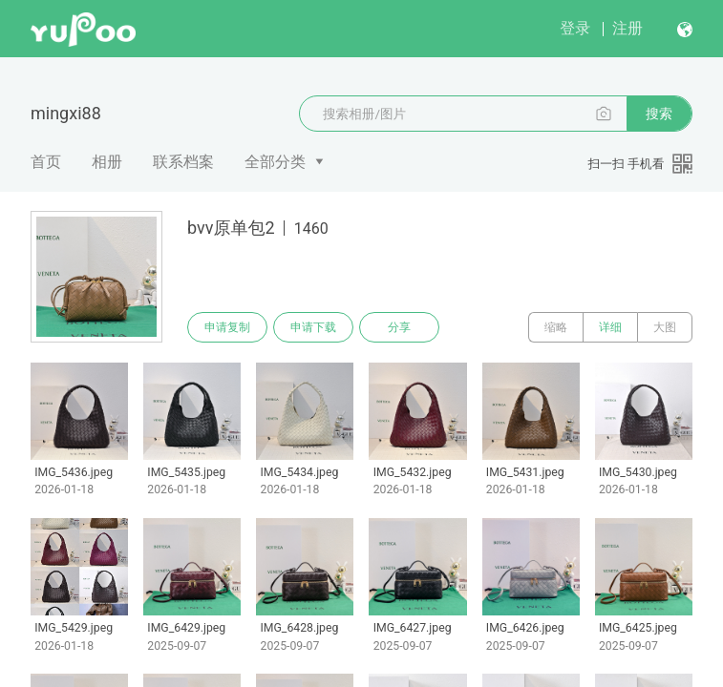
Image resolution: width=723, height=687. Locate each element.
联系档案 (183, 162)
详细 (610, 327)
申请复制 (227, 327)
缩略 (555, 327)
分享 (399, 327)
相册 (107, 162)
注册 (627, 28)
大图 (664, 327)
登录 (575, 28)
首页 (46, 162)
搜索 (659, 113)
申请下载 (313, 327)
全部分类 (275, 162)
